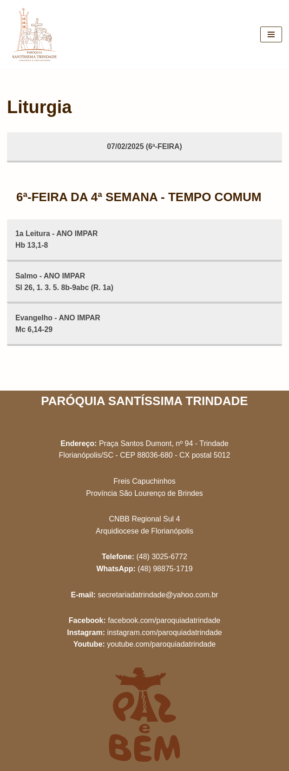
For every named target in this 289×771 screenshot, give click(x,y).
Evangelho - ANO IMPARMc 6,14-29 (58, 325)
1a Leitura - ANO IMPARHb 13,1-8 (57, 240)
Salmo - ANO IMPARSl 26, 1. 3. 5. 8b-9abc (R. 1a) (64, 282)
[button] (269, 13)
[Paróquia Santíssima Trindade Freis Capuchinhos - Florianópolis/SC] (35, 34)
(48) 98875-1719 (165, 569)
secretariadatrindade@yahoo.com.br (158, 595)
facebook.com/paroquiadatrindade (164, 620)
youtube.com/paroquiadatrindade (161, 644)
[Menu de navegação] (271, 34)
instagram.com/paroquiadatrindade (164, 632)
